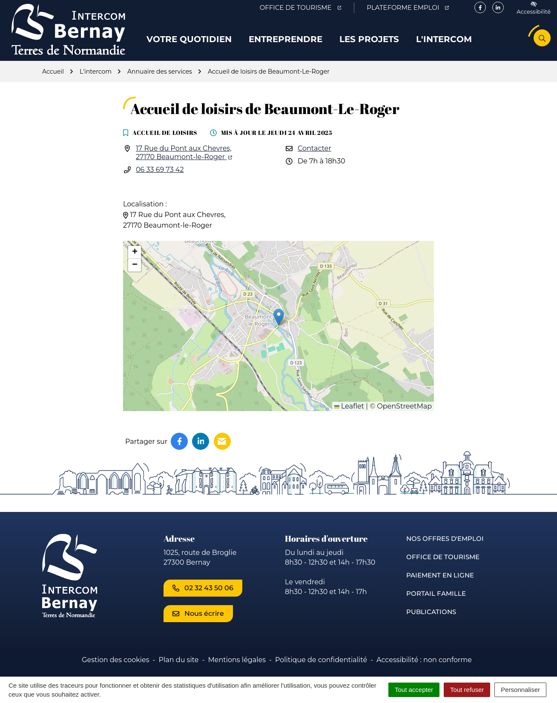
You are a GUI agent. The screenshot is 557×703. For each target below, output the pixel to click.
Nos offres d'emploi (445, 547)
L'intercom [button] (444, 43)
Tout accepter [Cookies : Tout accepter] (414, 689)
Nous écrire (198, 622)
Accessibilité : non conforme (424, 668)
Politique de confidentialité (321, 668)
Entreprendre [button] (285, 43)
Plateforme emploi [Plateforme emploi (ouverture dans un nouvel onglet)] (414, 8)
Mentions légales (237, 668)
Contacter (314, 157)
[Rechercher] (542, 42)
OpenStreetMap (404, 415)
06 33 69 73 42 (160, 178)
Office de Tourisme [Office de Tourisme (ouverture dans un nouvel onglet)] (306, 8)
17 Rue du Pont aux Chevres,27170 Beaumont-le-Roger (184, 161)
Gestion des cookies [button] (115, 668)
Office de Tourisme (442, 565)
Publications (431, 620)
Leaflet (349, 415)
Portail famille (436, 602)
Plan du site (179, 668)
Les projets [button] (369, 43)
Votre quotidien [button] (189, 43)
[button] (278, 325)
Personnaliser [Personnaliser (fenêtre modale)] (520, 689)
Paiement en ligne (440, 584)
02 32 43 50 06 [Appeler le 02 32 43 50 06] (202, 596)
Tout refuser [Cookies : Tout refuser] (467, 689)
